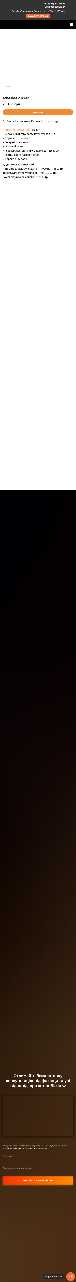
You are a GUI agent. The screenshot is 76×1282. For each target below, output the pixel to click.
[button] (38, 16)
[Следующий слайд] (69, 59)
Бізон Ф (45, 121)
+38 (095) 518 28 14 (54, 7)
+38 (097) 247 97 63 (54, 3)
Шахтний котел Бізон (18, 129)
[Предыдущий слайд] (7, 59)
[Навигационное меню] (71, 24)
